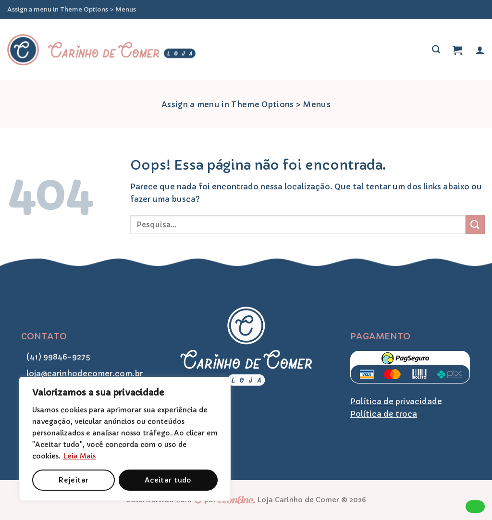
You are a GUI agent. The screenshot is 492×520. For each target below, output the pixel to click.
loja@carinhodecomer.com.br (82, 373)
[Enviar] (475, 224)
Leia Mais (79, 456)
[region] (125, 439)
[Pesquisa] (436, 50)
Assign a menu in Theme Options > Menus (71, 9)
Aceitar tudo (168, 480)
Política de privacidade (396, 401)
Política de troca (383, 414)
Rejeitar (73, 480)
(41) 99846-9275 (55, 356)
